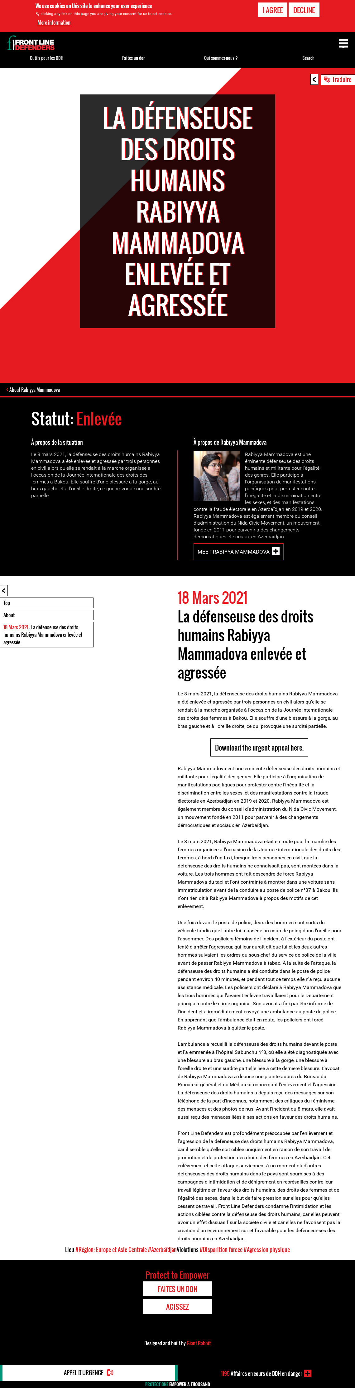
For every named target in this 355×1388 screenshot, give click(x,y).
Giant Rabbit (199, 1343)
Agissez (177, 1307)
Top (6, 603)
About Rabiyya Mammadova (35, 390)
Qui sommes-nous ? (221, 58)
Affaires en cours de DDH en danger (262, 1373)
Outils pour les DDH (46, 58)
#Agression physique (267, 1250)
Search (308, 58)
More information (53, 22)
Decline (304, 10)
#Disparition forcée (221, 1250)
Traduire (342, 79)
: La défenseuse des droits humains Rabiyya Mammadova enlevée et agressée (42, 635)
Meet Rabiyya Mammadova (234, 552)
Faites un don (134, 58)
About (9, 615)
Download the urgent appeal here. (259, 748)
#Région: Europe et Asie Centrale (111, 1250)
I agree (273, 10)
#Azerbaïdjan (162, 1250)
